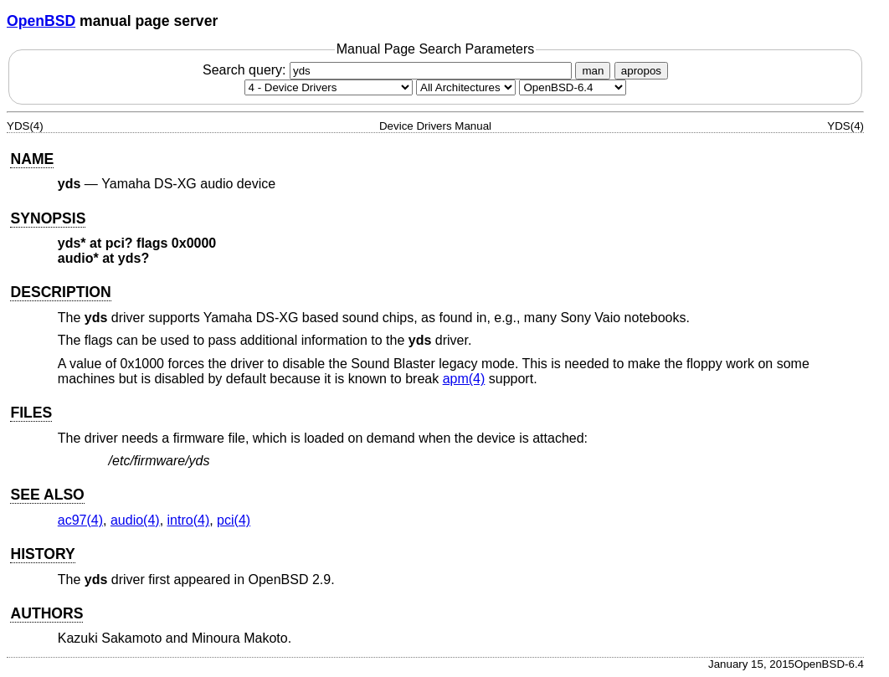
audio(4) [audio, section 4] (135, 520)
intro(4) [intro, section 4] (188, 520)
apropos (641, 70)
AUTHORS (46, 613)
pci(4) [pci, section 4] (233, 520)
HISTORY (42, 554)
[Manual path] (572, 87)
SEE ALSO (47, 494)
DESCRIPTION (60, 292)
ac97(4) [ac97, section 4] (80, 520)
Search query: (389, 70)
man (593, 70)
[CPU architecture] (466, 87)
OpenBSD (41, 21)
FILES (31, 412)
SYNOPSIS (47, 218)
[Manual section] (328, 87)
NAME (32, 159)
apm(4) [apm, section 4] (464, 379)
